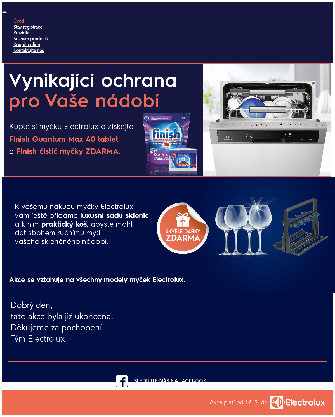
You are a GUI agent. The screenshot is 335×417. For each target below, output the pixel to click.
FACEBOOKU (194, 381)
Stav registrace (28, 27)
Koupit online (26, 45)
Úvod (18, 21)
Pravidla (21, 33)
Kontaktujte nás (28, 50)
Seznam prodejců (30, 39)
